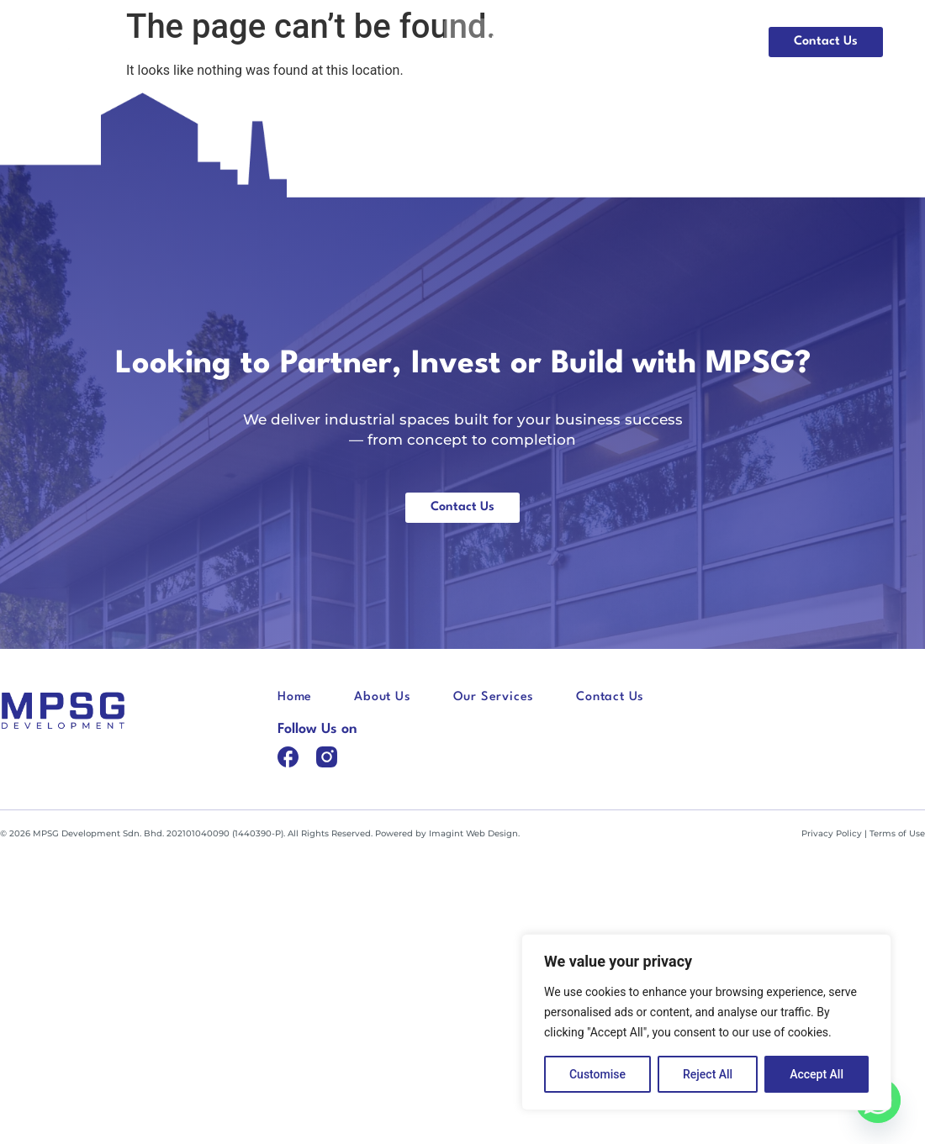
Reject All (707, 1074)
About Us (585, 41)
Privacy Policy (831, 833)
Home (502, 41)
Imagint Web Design (473, 833)
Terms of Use (897, 833)
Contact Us (610, 697)
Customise (597, 1074)
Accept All (816, 1074)
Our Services (690, 41)
